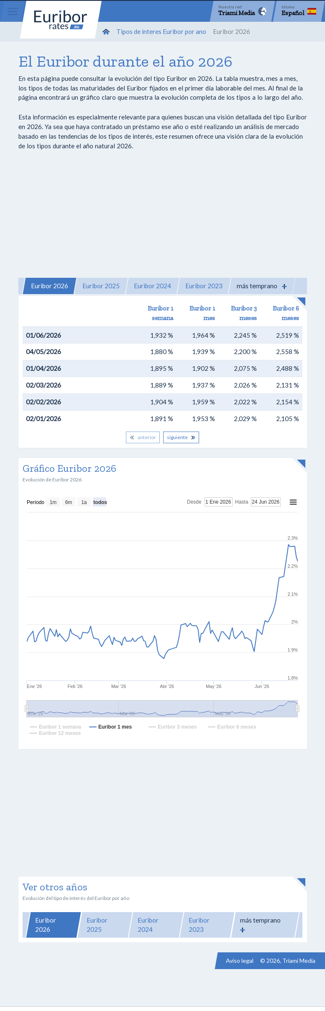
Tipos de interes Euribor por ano (161, 31)
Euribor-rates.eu (60, 20)
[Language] (299, 11)
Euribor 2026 (49, 286)
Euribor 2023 (204, 286)
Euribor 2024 (152, 286)
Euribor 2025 (101, 286)
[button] (262, 286)
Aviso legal (239, 960)
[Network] (242, 11)
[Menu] (12, 11)
